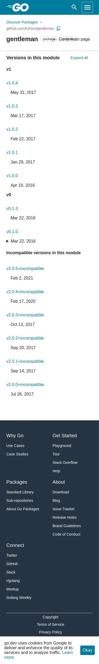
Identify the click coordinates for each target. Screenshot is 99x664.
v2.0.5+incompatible (25, 268)
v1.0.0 (12, 176)
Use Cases (15, 446)
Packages (16, 482)
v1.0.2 (12, 129)
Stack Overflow (65, 462)
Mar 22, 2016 (23, 241)
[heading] (22, 7)
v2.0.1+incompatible (25, 361)
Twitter (11, 555)
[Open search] (74, 7)
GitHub (12, 564)
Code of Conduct (66, 534)
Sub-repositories (19, 500)
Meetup (12, 589)
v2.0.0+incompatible (25, 384)
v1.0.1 (12, 152)
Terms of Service (50, 624)
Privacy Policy (50, 632)
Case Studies (17, 454)
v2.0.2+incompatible (25, 338)
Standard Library (20, 492)
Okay (87, 650)
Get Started (65, 435)
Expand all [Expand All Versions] (79, 58)
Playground (62, 446)
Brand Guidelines (67, 526)
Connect (15, 545)
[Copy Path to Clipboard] (58, 28)
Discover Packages (22, 22)
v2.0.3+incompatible (25, 315)
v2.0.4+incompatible (25, 292)
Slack (10, 572)
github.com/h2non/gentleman (30, 28)
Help (56, 471)
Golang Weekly (18, 597)
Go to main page (71, 39)
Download (61, 492)
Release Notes (65, 517)
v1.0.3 (12, 106)
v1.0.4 (12, 83)
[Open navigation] (87, 7)
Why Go (14, 435)
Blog (56, 500)
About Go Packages (22, 509)
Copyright (50, 617)
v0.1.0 (12, 231)
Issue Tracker (64, 509)
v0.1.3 (12, 208)
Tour (56, 454)
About (59, 482)
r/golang (13, 581)
